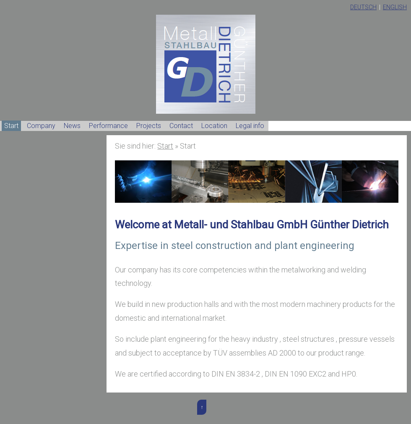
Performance (108, 126)
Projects (148, 126)
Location (214, 126)
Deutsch (363, 7)
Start (11, 126)
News (72, 126)
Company (41, 126)
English (395, 7)
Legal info (250, 126)
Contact (181, 126)
